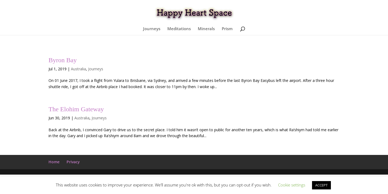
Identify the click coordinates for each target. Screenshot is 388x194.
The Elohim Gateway (76, 109)
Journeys (151, 29)
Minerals (206, 29)
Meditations (179, 29)
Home (54, 161)
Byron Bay (62, 60)
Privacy (73, 161)
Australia (78, 68)
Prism (227, 29)
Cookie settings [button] (291, 185)
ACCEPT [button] (321, 185)
